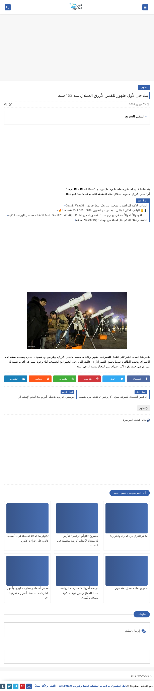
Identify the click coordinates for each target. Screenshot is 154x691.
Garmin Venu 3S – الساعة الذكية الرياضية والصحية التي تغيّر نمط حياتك (106, 205)
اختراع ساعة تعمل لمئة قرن (131, 588)
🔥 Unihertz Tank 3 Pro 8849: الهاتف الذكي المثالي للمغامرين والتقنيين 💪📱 (102, 210)
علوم (144, 87)
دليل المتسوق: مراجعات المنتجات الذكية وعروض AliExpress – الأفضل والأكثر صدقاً (81, 685)
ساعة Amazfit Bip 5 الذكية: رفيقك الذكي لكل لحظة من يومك (111, 220)
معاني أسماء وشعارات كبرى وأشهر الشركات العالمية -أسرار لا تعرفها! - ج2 (28, 593)
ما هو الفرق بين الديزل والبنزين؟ (129, 535)
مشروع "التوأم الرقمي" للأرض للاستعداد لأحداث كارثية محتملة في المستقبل (77, 540)
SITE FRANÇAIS (140, 675)
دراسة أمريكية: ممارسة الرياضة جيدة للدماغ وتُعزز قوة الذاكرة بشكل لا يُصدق (79, 593)
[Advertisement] (77, 49)
